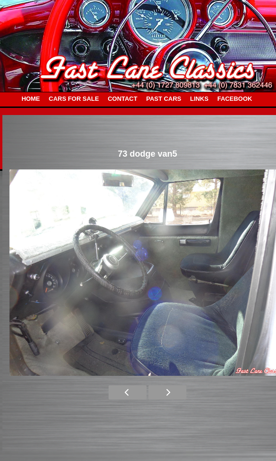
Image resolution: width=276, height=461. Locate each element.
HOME (30, 98)
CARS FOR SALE (74, 98)
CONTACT (122, 98)
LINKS (199, 98)
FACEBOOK (234, 98)
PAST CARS (163, 98)
